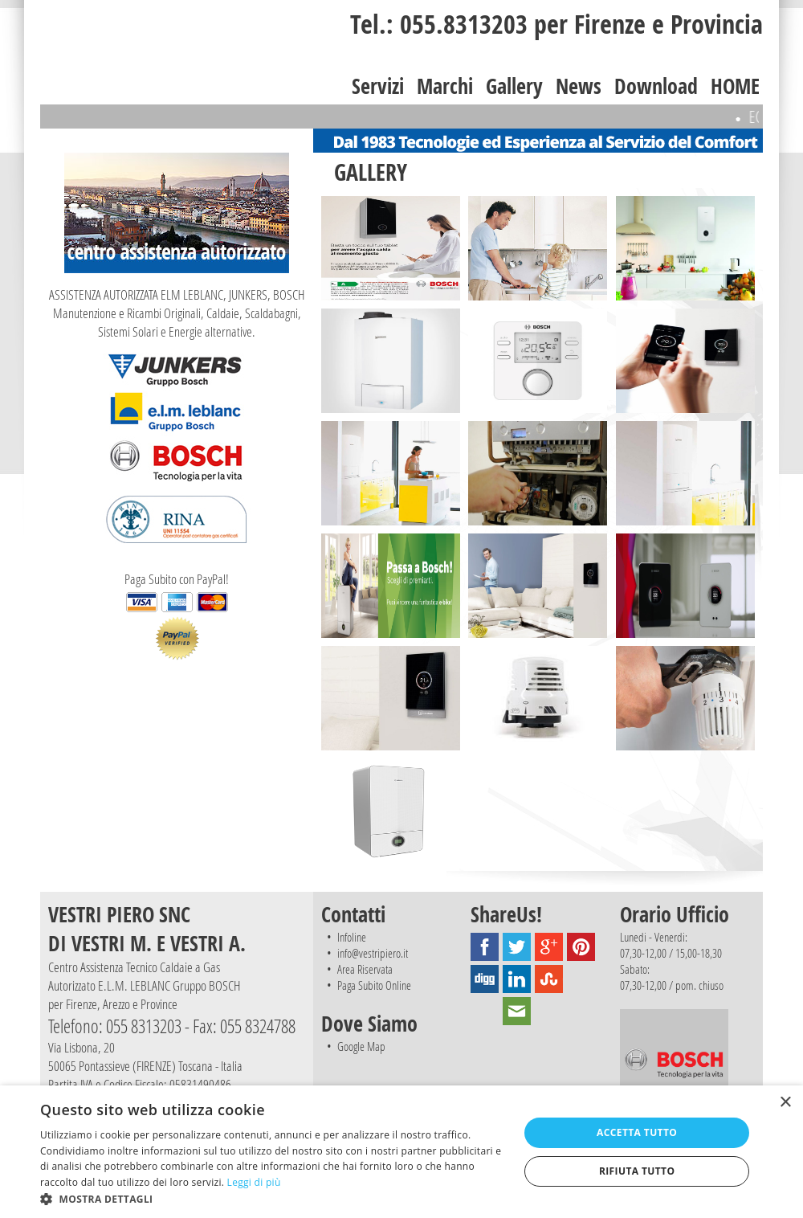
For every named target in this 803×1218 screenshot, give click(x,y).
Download (656, 86)
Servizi (378, 86)
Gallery (514, 86)
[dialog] (401, 1151)
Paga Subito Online (374, 985)
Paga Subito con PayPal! (176, 615)
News (578, 86)
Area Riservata (365, 969)
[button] (272, 1198)
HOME (735, 86)
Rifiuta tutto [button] (637, 1171)
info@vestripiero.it (372, 953)
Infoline (351, 937)
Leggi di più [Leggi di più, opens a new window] (254, 1182)
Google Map (361, 1046)
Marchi (445, 86)
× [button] (785, 1103)
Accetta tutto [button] (637, 1132)
